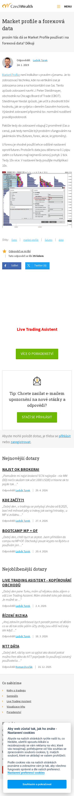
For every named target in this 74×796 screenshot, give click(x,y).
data (61, 240)
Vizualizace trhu (16, 706)
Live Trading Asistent (19, 701)
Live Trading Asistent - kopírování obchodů (36, 582)
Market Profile (11, 75)
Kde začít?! (13, 499)
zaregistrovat (21, 442)
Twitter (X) (40, 265)
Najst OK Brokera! (20, 469)
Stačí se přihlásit (37, 417)
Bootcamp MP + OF (20, 530)
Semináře (12, 696)
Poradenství (14, 712)
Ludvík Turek (40, 60)
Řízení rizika (14, 615)
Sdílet (14, 265)
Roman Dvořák (24, 667)
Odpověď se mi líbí (20, 251)
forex (14, 240)
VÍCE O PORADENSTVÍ (37, 353)
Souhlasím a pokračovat (36, 784)
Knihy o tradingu (16, 690)
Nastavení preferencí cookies (26, 772)
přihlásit (65, 436)
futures (48, 240)
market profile (30, 240)
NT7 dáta (10, 646)
